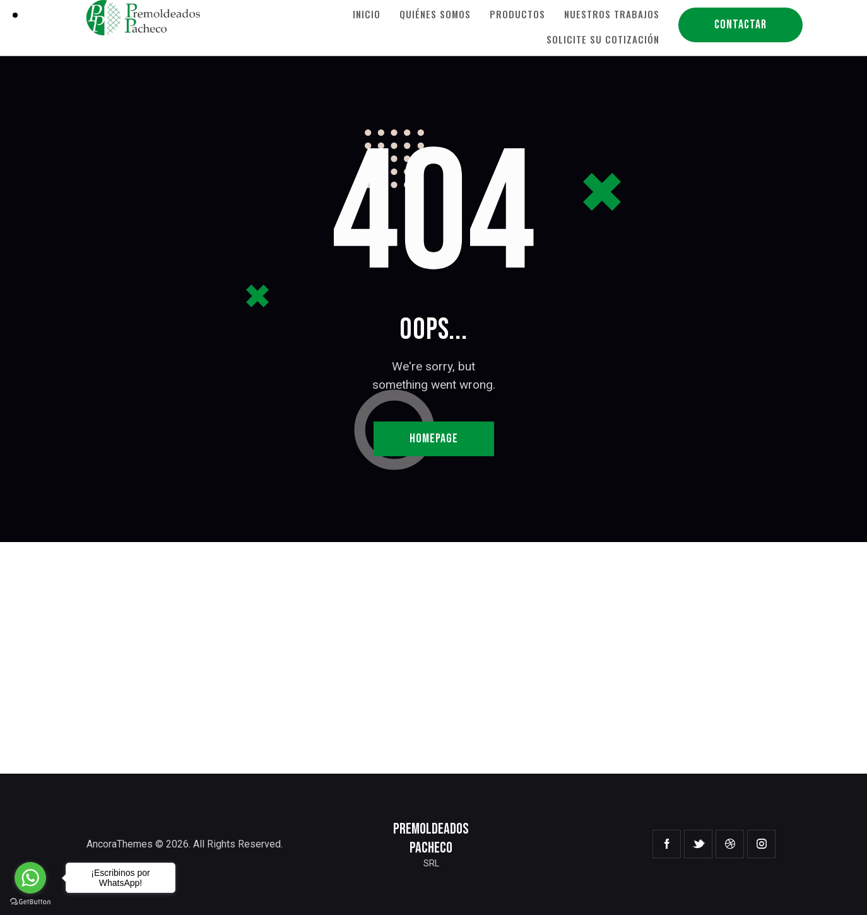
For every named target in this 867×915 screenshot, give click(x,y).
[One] (433, 658)
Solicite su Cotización (602, 39)
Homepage (434, 438)
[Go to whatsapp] (30, 878)
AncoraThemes (119, 844)
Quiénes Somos (435, 14)
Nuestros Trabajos (611, 14)
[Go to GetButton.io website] (30, 902)
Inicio (366, 14)
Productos (517, 14)
